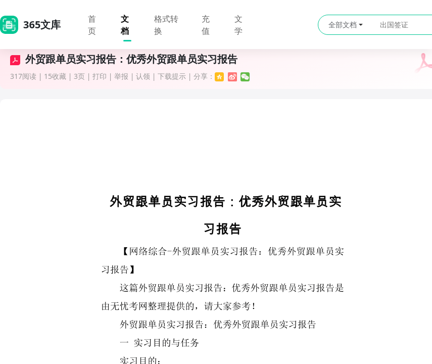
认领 (143, 76)
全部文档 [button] (345, 24)
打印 (99, 76)
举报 (121, 76)
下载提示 (172, 76)
